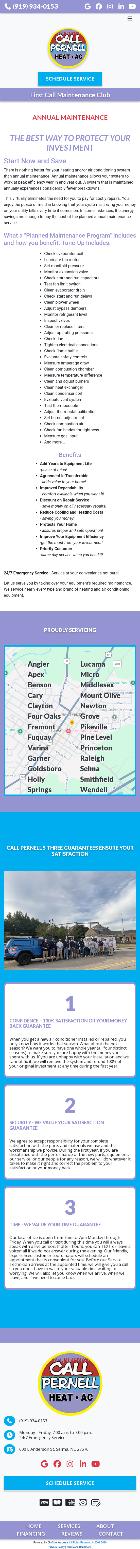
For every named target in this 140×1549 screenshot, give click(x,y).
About (105, 1526)
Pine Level (96, 737)
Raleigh (92, 758)
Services (69, 1526)
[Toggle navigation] (70, 19)
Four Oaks (44, 716)
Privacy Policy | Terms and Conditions (69, 1547)
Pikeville (93, 727)
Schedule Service (70, 78)
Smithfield (97, 779)
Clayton (40, 706)
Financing (31, 1533)
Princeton (96, 748)
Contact (111, 1533)
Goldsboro (45, 768)
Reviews (71, 1533)
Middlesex (97, 685)
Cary (35, 695)
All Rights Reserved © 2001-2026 (88, 1542)
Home (34, 1526)
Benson (39, 685)
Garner (39, 758)
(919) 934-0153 (31, 6)
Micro (89, 674)
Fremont (42, 727)
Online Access (57, 1542)
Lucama (92, 664)
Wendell (94, 789)
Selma (90, 768)
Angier (38, 664)
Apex (36, 674)
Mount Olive (100, 695)
